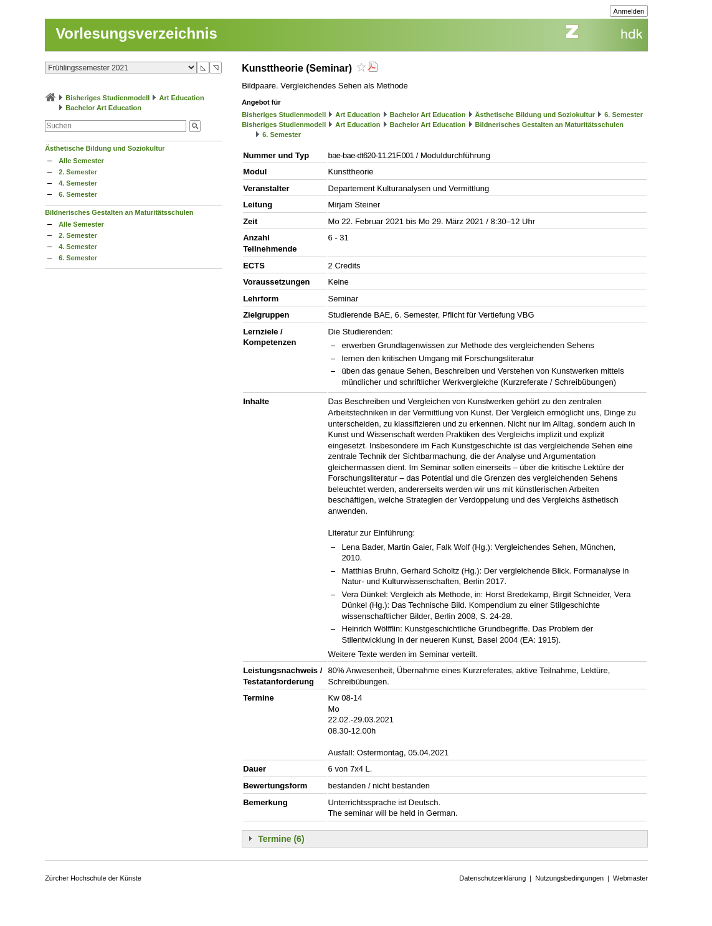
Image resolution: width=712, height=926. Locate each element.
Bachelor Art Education (103, 107)
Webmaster (630, 878)
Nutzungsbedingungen (569, 878)
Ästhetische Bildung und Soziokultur (105, 148)
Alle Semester (81, 160)
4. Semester (78, 183)
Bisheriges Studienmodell (107, 98)
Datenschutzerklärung (492, 878)
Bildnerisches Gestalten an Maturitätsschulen (119, 212)
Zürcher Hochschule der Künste (93, 878)
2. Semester (78, 172)
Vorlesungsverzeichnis (136, 33)
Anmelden (629, 11)
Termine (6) (281, 839)
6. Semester (78, 194)
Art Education (181, 98)
